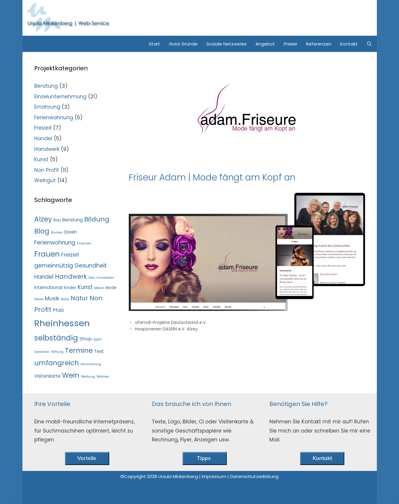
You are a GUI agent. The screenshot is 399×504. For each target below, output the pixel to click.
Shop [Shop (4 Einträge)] (85, 338)
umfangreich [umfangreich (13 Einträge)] (56, 363)
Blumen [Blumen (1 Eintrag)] (57, 232)
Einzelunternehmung (60, 96)
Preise (290, 44)
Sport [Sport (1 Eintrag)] (97, 339)
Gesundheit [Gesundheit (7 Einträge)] (90, 266)
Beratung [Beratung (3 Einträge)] (72, 220)
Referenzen (318, 44)
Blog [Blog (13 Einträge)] (41, 231)
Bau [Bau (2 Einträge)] (57, 220)
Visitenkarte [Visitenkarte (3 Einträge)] (47, 376)
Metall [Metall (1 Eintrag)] (99, 288)
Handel (43, 138)
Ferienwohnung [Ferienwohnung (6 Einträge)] (54, 243)
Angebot (265, 44)
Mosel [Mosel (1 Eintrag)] (38, 299)
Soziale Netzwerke (226, 44)
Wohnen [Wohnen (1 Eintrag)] (103, 376)
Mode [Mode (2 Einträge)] (111, 288)
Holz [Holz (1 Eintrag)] (91, 277)
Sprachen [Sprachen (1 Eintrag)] (41, 352)
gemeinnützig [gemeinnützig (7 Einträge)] (53, 266)
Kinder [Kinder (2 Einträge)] (70, 288)
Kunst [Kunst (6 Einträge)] (85, 287)
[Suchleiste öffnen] (369, 44)
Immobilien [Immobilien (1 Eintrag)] (105, 277)
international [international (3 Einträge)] (48, 287)
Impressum (214, 476)
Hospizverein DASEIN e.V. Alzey (166, 329)
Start (154, 44)
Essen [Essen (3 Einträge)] (70, 232)
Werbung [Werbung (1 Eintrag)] (88, 376)
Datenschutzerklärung (254, 476)
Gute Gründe (183, 44)
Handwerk (46, 149)
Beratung (46, 85)
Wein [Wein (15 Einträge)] (70, 375)
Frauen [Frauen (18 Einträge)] (47, 254)
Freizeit (43, 127)
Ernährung (47, 106)
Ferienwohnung (53, 117)
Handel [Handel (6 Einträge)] (43, 277)
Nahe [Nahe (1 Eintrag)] (65, 299)
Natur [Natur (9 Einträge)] (79, 298)
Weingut (45, 180)
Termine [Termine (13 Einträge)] (79, 350)
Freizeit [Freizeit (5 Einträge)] (70, 254)
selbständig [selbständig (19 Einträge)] (56, 337)
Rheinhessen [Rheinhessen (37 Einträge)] (62, 323)
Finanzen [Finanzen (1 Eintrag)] (84, 243)
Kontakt (349, 44)
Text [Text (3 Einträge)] (99, 351)
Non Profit (46, 170)
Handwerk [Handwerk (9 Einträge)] (71, 276)
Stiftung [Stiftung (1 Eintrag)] (57, 352)
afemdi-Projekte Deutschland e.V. (171, 322)
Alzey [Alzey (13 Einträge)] (43, 219)
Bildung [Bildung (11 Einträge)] (96, 219)
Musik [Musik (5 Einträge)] (52, 298)
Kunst (41, 159)
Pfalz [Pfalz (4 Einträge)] (58, 310)
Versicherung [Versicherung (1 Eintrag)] (90, 364)
